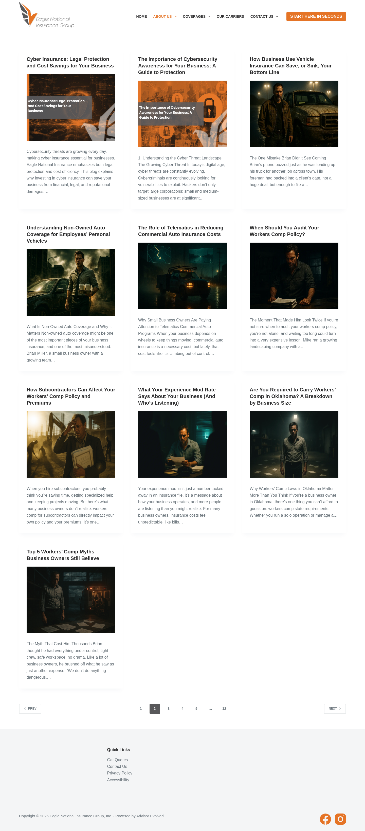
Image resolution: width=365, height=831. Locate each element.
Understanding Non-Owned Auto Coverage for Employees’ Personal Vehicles (68, 234)
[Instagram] (340, 819)
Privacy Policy (120, 773)
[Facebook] (325, 819)
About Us (166, 16)
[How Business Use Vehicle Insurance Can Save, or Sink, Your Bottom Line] (294, 114)
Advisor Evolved (150, 816)
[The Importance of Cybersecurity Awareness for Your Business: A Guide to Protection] (182, 114)
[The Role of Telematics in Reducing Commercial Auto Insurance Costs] (182, 276)
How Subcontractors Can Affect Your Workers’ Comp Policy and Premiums (71, 396)
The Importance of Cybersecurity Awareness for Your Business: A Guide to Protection (177, 65)
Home (141, 16)
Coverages (197, 16)
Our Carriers (230, 16)
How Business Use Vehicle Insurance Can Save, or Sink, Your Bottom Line (291, 65)
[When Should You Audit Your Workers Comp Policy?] (294, 276)
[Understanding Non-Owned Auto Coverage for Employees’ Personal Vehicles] (71, 282)
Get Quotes (117, 760)
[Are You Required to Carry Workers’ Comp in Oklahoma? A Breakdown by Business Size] (294, 444)
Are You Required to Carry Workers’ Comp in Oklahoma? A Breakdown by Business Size (293, 396)
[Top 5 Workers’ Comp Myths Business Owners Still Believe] (71, 600)
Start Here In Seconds (316, 16)
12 (224, 709)
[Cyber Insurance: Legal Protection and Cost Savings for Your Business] (71, 107)
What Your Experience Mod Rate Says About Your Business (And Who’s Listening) (177, 396)
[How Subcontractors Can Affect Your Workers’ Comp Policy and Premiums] (71, 444)
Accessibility (118, 780)
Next (335, 708)
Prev (30, 708)
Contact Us (265, 16)
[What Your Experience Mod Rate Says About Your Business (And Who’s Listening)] (182, 444)
